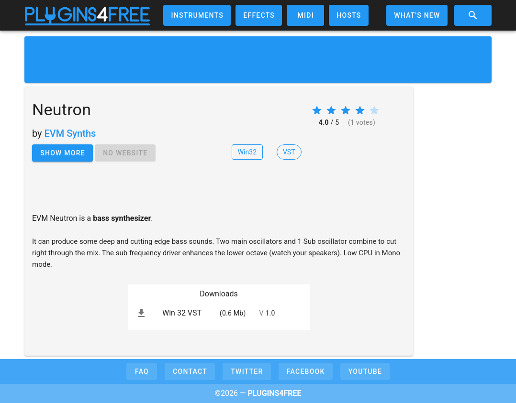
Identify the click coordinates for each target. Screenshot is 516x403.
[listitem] (219, 313)
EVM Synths (70, 133)
